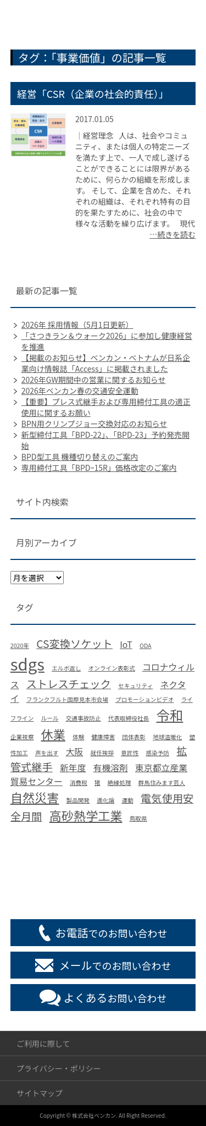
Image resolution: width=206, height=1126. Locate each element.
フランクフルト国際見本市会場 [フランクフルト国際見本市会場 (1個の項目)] (67, 699)
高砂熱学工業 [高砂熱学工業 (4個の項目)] (86, 815)
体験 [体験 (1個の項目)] (78, 737)
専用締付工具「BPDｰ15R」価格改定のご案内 (99, 467)
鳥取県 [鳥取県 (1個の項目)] (138, 818)
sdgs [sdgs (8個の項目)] (27, 663)
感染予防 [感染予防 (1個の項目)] (157, 753)
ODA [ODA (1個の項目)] (146, 645)
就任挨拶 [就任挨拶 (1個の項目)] (102, 753)
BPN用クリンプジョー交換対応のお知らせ (94, 423)
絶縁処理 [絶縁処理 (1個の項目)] (119, 782)
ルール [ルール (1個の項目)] (50, 718)
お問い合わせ (115, 998)
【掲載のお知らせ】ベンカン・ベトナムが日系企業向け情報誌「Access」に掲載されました (105, 363)
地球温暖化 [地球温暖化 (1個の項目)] (167, 737)
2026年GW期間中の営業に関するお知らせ (93, 379)
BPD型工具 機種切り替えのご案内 (79, 456)
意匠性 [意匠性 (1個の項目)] (129, 753)
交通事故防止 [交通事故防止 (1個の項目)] (83, 718)
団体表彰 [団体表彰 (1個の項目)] (134, 737)
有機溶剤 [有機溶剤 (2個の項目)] (110, 767)
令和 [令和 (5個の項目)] (170, 714)
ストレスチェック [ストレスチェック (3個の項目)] (68, 683)
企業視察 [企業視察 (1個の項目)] (22, 737)
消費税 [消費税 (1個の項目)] (78, 782)
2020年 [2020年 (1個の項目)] (19, 645)
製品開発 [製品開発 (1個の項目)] (78, 800)
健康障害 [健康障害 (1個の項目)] (103, 737)
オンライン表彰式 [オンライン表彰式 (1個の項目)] (111, 668)
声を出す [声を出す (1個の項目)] (47, 753)
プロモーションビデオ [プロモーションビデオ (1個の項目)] (144, 699)
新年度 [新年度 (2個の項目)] (73, 767)
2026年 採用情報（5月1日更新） (77, 324)
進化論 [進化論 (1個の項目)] (105, 800)
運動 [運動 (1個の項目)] (127, 800)
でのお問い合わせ (111, 933)
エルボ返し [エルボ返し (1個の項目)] (66, 668)
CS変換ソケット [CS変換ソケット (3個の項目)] (74, 643)
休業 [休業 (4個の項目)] (53, 734)
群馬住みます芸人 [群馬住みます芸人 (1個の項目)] (161, 782)
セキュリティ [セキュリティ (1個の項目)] (135, 686)
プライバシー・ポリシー (58, 1068)
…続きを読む (172, 234)
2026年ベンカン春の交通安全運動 (79, 390)
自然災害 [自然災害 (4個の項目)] (34, 797)
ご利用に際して (43, 1043)
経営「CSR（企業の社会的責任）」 (93, 93)
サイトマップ (39, 1092)
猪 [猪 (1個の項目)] (97, 782)
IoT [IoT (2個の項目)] (126, 644)
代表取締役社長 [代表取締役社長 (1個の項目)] (128, 718)
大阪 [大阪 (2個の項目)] (74, 751)
